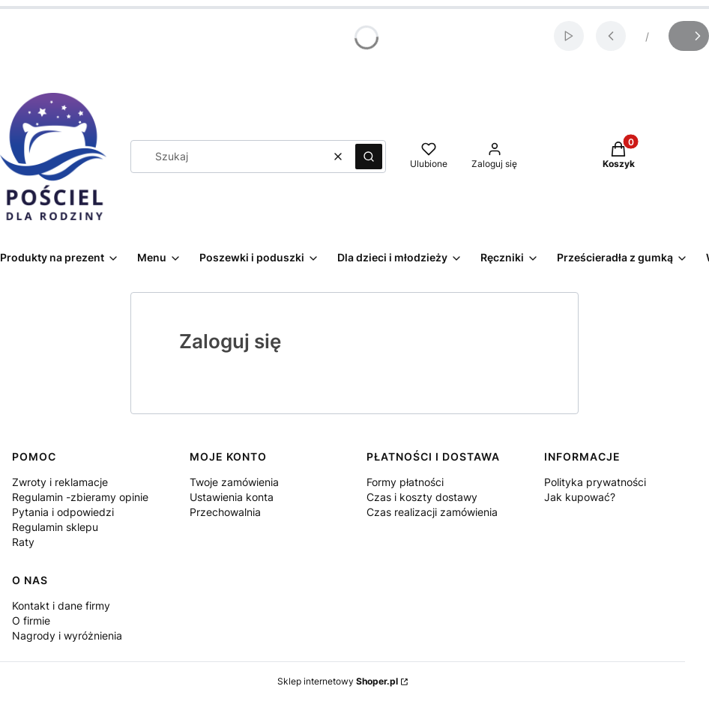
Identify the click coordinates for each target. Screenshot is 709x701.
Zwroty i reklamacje (60, 482)
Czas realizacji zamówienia (432, 512)
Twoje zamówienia (234, 482)
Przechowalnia (225, 512)
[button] (368, 156)
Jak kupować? (579, 497)
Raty (23, 541)
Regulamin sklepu (55, 527)
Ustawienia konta (232, 497)
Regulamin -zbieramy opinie (80, 497)
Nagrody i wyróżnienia (67, 635)
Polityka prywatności (595, 482)
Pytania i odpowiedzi (63, 512)
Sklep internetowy (337, 681)
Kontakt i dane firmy (61, 605)
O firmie (31, 620)
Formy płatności (405, 482)
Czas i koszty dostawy (421, 497)
